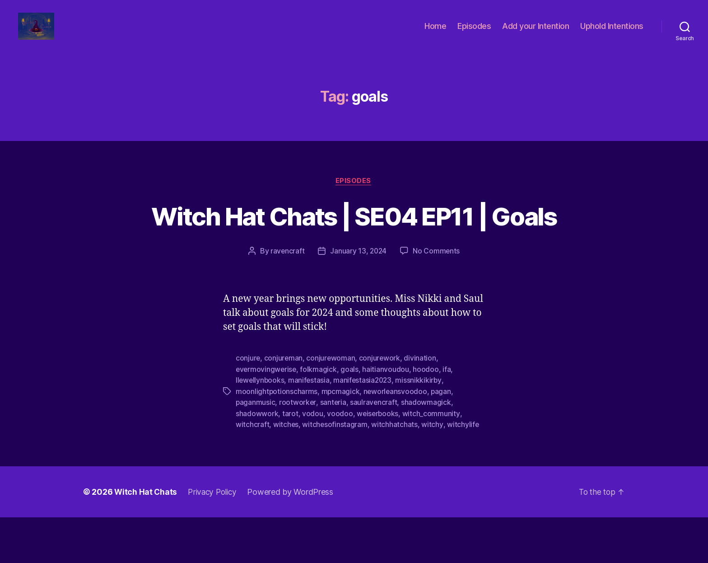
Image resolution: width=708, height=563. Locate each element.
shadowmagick (427, 448)
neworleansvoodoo (396, 437)
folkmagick (320, 416)
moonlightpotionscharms (277, 437)
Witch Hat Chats (146, 537)
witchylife (463, 470)
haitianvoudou (387, 416)
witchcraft (252, 470)
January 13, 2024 (358, 298)
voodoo (340, 459)
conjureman (284, 405)
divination (421, 405)
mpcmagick (341, 437)
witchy (432, 470)
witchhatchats (395, 470)
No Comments (437, 298)
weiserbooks (378, 459)
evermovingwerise (267, 416)
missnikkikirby (422, 427)
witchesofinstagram (335, 470)
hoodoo (427, 416)
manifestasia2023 (365, 427)
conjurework (381, 405)
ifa (448, 416)
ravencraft (287, 298)
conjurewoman (331, 405)
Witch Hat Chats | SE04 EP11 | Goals (354, 246)
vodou (312, 459)
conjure (248, 405)
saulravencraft (374, 448)
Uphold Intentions (611, 33)
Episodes (474, 33)
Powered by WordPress (294, 537)
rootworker (298, 448)
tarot (290, 459)
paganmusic (255, 448)
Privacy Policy (214, 537)
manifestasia (310, 427)
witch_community (432, 459)
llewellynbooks (260, 427)
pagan (443, 437)
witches (286, 470)
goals (351, 416)
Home (435, 33)
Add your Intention (535, 33)
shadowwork (257, 459)
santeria (334, 448)
